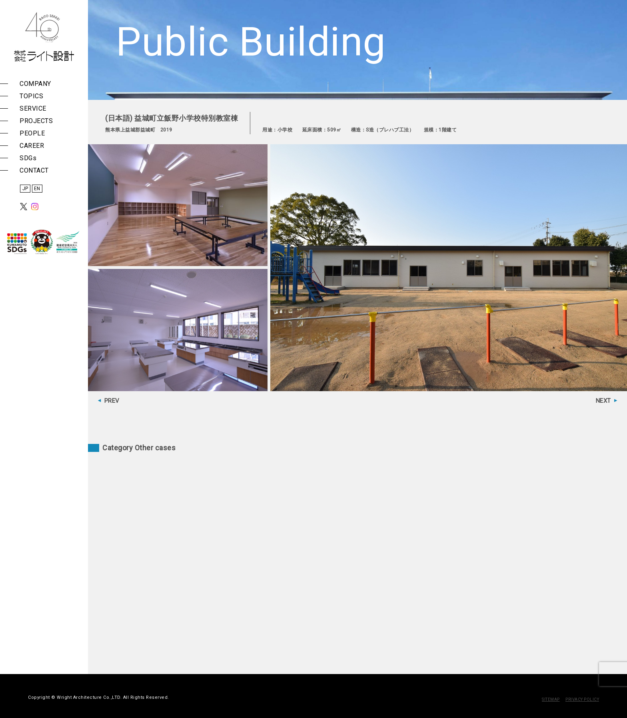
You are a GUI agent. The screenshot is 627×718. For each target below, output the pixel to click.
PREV (112, 400)
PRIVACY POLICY (582, 699)
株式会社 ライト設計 (44, 37)
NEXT (603, 400)
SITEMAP (551, 699)
